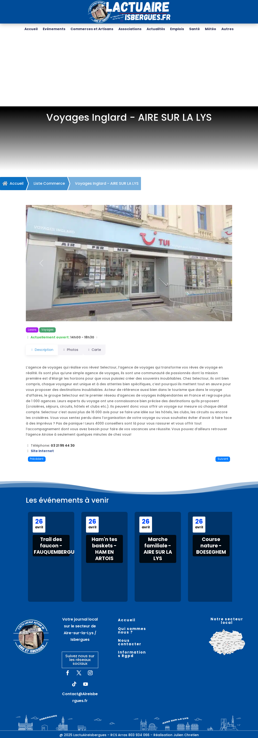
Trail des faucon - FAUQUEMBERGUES (57, 546)
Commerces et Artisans (91, 29)
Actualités (156, 29)
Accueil (31, 29)
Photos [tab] (73, 349)
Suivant (223, 459)
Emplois (177, 29)
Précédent (36, 459)
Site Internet (42, 451)
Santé (194, 29)
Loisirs (32, 330)
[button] (41, 263)
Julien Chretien (186, 735)
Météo (210, 29)
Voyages (47, 330)
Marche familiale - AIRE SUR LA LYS (158, 549)
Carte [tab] (100, 349)
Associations (129, 29)
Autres (227, 29)
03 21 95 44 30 (63, 445)
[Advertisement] (129, 71)
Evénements (54, 29)
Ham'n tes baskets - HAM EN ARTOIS (104, 549)
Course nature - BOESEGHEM (211, 546)
